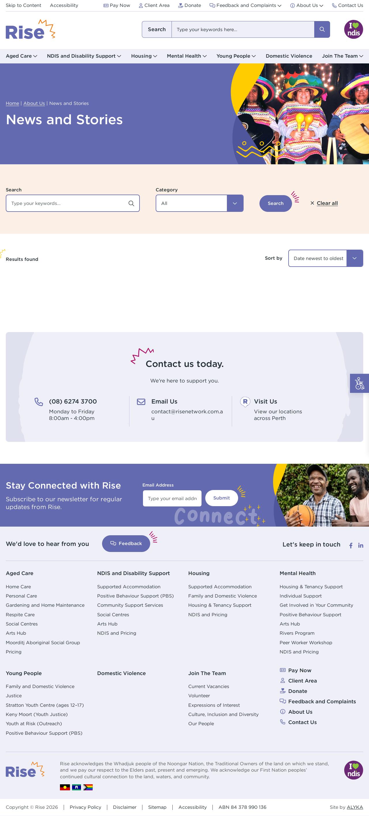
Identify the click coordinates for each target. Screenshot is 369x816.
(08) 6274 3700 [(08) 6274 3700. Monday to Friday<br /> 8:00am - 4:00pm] (73, 401)
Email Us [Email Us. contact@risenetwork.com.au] (164, 401)
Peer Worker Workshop (306, 642)
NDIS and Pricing (116, 633)
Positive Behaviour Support (310, 614)
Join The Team (207, 673)
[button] (200, 203)
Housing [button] (141, 56)
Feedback (126, 543)
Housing (199, 573)
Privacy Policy (85, 807)
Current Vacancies (208, 686)
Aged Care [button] (19, 56)
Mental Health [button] (184, 56)
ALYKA (355, 807)
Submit (221, 498)
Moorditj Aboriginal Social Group (43, 642)
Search (14, 190)
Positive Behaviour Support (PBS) (135, 596)
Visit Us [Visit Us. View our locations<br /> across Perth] (265, 401)
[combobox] (235, 29)
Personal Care (21, 596)
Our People (201, 723)
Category (167, 190)
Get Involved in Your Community (316, 605)
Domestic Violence (289, 56)
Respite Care (20, 614)
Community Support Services (130, 605)
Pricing (14, 652)
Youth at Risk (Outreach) (34, 723)
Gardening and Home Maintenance (45, 605)
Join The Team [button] (340, 56)
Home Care (18, 586)
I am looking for (157, 29)
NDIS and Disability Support (133, 573)
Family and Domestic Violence (222, 596)
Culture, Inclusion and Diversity (223, 714)
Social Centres (22, 624)
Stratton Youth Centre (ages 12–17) (45, 705)
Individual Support (301, 596)
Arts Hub (16, 633)
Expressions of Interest (214, 705)
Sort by (274, 258)
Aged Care (19, 573)
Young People (24, 673)
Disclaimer (124, 807)
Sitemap (157, 807)
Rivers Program (297, 633)
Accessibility (192, 807)
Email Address (158, 485)
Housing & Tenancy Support (219, 605)
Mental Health (298, 573)
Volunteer (199, 695)
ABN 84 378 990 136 (242, 807)
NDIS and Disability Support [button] (81, 56)
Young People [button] (233, 56)
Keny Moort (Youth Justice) (37, 714)
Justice (14, 695)
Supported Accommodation (129, 586)
